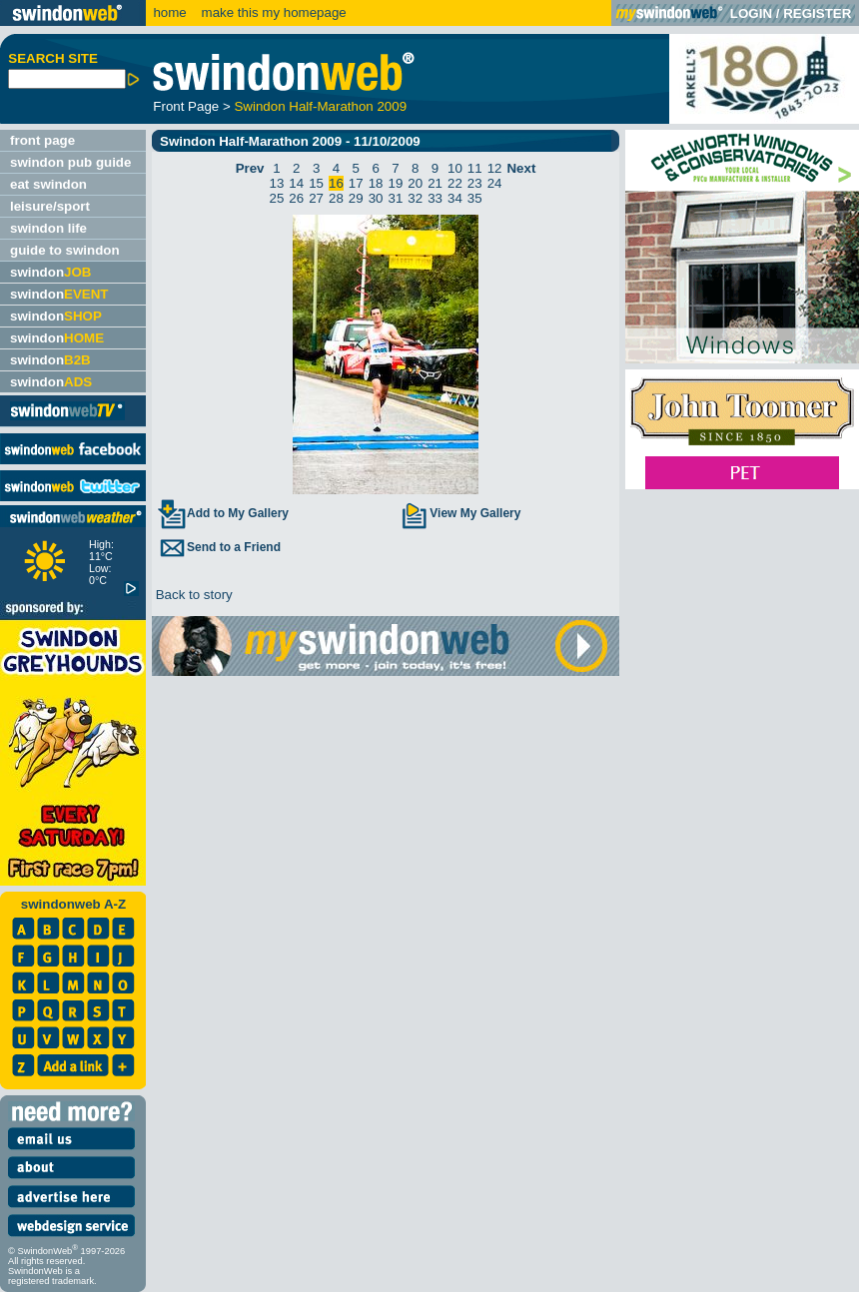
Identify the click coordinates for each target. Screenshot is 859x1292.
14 (296, 183)
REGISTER (817, 13)
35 (474, 198)
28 (336, 198)
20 (415, 183)
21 (435, 183)
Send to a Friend (219, 547)
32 (415, 198)
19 (396, 183)
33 (435, 198)
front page (42, 140)
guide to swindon (65, 250)
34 (454, 198)
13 (277, 183)
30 (376, 198)
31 (396, 198)
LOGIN (751, 13)
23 (474, 183)
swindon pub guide (70, 162)
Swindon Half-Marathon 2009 (320, 106)
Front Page (186, 106)
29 (356, 198)
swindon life (48, 228)
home (169, 12)
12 (494, 168)
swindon (50, 272)
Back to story (192, 594)
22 (454, 183)
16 (336, 183)
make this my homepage (272, 12)
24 (494, 183)
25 (277, 198)
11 (474, 168)
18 (376, 183)
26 (296, 198)
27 (316, 198)
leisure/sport (50, 206)
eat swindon (48, 184)
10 (454, 168)
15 (316, 183)
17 (356, 183)
